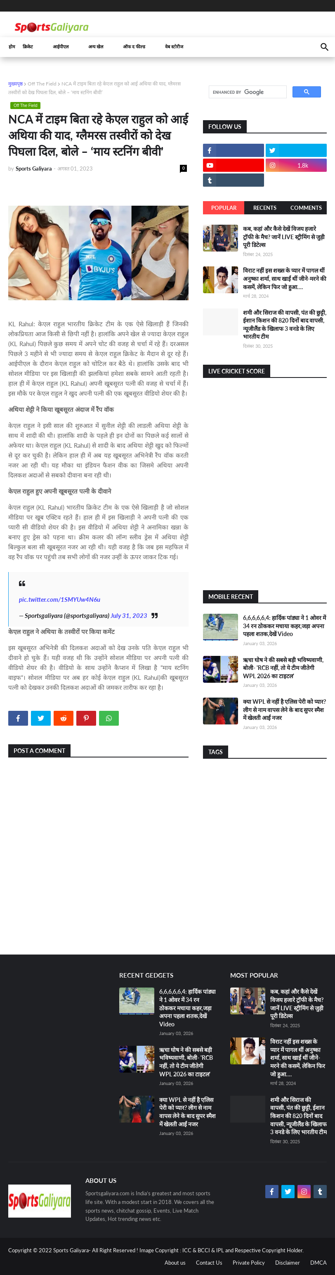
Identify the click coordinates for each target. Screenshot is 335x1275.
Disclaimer (287, 1262)
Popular (223, 207)
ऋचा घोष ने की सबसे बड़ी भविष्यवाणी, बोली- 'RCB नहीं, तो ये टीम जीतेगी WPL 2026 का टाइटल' (283, 667)
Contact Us (209, 1262)
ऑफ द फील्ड (134, 47)
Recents (264, 207)
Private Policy (249, 1262)
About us (175, 1262)
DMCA (318, 1262)
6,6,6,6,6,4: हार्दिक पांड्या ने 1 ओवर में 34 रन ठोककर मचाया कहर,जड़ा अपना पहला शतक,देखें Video (284, 625)
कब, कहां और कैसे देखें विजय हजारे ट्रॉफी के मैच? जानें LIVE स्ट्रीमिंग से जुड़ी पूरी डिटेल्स (284, 236)
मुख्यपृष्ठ (15, 84)
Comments (306, 207)
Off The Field (42, 84)
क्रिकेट (28, 47)
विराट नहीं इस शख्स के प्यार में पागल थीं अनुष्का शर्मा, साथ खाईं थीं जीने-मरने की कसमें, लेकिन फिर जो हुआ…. (284, 278)
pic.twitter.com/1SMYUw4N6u (59, 599)
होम (12, 47)
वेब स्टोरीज (174, 47)
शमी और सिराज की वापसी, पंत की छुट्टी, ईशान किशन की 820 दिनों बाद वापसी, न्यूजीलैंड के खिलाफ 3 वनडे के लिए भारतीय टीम (298, 1115)
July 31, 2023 (129, 615)
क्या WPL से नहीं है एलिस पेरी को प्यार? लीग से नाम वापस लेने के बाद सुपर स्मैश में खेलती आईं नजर (284, 709)
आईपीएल (60, 47)
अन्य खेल (95, 47)
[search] (247, 92)
